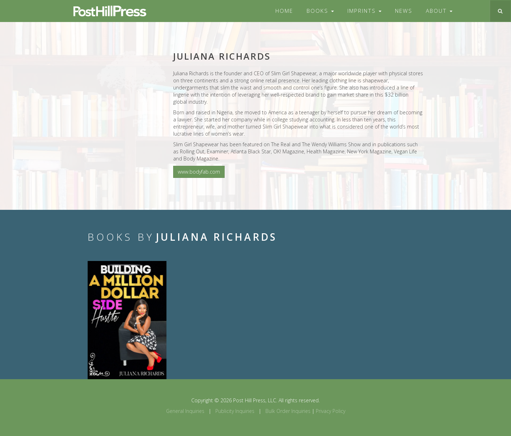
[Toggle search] (500, 11)
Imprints (364, 11)
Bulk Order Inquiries (288, 411)
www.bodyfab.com (199, 171)
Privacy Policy (330, 411)
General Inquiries (185, 411)
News (403, 11)
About (439, 11)
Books (320, 11)
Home (284, 11)
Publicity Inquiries (234, 411)
